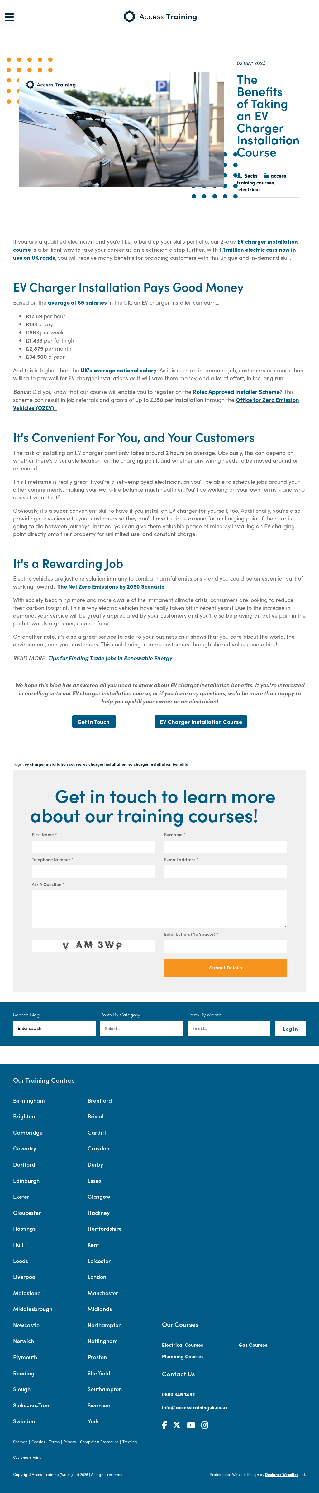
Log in (290, 1028)
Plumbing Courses (182, 1356)
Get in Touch (94, 721)
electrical (249, 189)
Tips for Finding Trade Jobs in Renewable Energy (110, 658)
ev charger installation (104, 764)
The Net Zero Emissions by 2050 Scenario (110, 586)
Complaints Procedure (99, 1441)
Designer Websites (281, 1474)
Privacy (70, 1441)
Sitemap (20, 1441)
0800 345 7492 (178, 1394)
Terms (54, 1441)
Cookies (38, 1441)
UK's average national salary (118, 370)
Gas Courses (253, 1344)
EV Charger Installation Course (201, 721)
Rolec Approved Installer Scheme (236, 391)
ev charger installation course (53, 764)
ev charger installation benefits (158, 764)
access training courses (261, 179)
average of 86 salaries (77, 302)
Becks (250, 175)
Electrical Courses (182, 1344)
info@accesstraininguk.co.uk (195, 1407)
